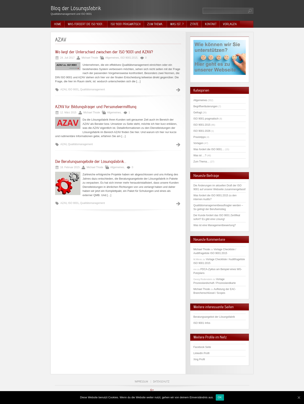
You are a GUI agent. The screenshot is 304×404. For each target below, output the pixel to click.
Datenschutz (161, 381)
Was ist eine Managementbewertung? (214, 225)
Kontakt (210, 24)
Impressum (141, 381)
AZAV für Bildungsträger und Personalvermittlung (95, 106)
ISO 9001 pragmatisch (126, 24)
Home (57, 24)
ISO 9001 (73, 89)
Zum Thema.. (155, 24)
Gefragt (197, 112)
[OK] (299, 397)
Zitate (194, 24)
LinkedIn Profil (201, 353)
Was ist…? (176, 24)
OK (220, 397)
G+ (152, 390)
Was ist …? (199, 155)
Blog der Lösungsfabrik (76, 8)
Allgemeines (112, 57)
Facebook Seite (202, 347)
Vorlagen (230, 24)
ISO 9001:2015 (128, 57)
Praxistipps (199, 137)
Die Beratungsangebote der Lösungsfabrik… (90, 161)
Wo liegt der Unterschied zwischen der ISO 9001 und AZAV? (104, 51)
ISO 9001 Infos (201, 323)
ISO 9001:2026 (201, 130)
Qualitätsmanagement (92, 89)
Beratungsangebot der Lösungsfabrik (214, 316)
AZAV (63, 89)
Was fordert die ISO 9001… (86, 24)
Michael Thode (201, 249)
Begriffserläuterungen (205, 106)
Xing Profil (199, 359)
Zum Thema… (201, 161)
